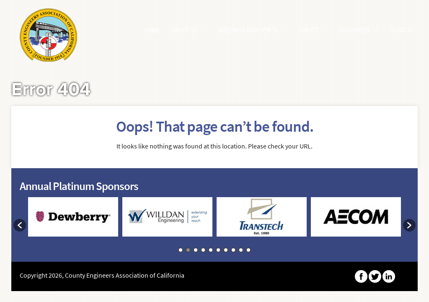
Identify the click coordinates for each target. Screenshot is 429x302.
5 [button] (210, 250)
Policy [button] (308, 30)
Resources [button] (354, 30)
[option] (73, 221)
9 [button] (240, 250)
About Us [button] (185, 30)
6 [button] (218, 250)
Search (401, 30)
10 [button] (248, 250)
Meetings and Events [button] (248, 30)
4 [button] (203, 250)
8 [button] (233, 250)
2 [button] (188, 250)
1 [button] (180, 250)
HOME (152, 30)
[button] (19, 225)
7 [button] (225, 250)
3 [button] (195, 250)
